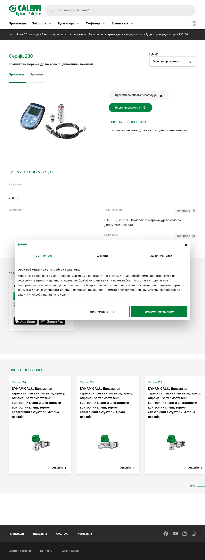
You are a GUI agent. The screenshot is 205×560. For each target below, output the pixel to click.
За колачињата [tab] (161, 255)
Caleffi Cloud (70, 550)
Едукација (40, 533)
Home (19, 34)
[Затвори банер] (186, 245)
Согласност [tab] (44, 255)
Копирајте (182, 211)
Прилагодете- (102, 311)
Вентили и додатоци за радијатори (64, 34)
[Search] (120, 10)
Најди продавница (127, 107)
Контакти (46, 550)
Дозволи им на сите (159, 311)
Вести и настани (20, 550)
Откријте (57, 467)
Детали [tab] (102, 255)
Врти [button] (193, 486)
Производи (17, 23)
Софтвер (62, 533)
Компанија (85, 533)
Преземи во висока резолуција (136, 95)
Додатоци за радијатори (161, 34)
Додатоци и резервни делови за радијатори (116, 34)
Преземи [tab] (36, 74)
